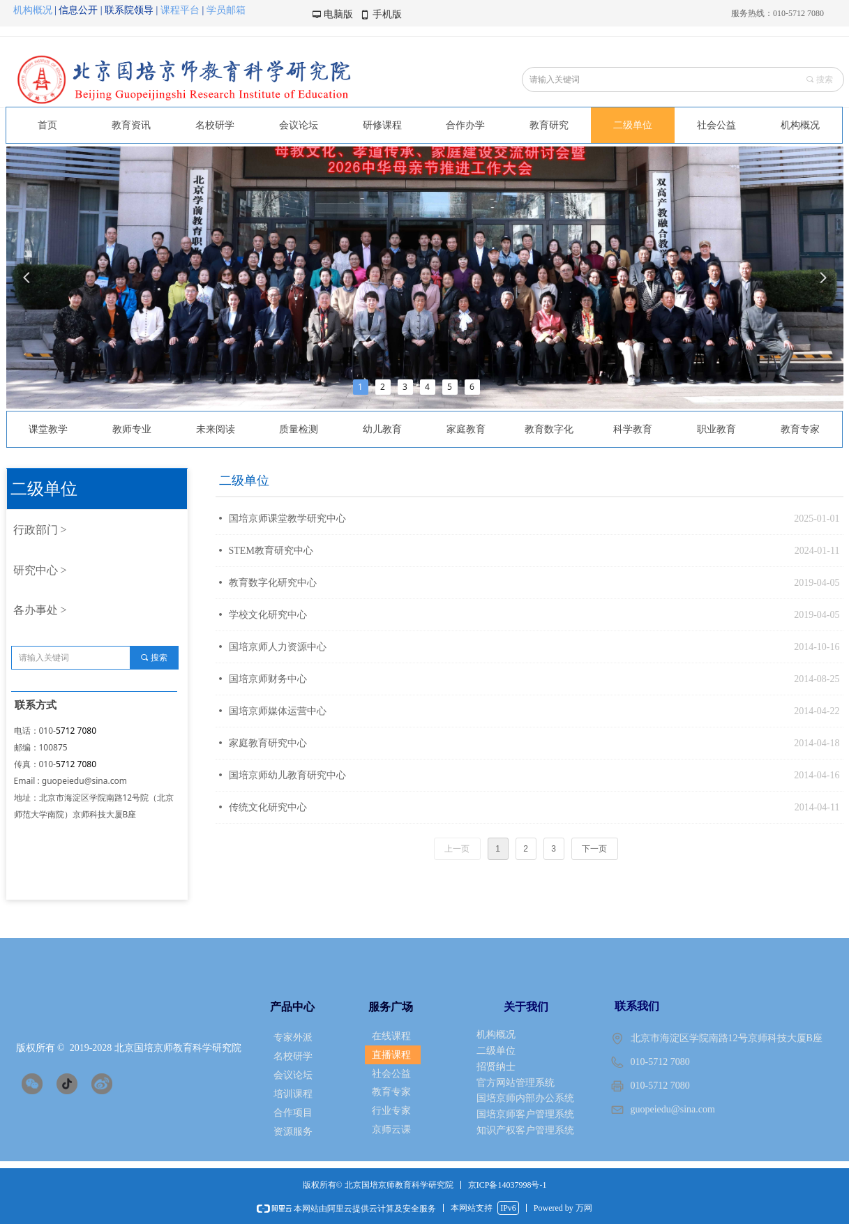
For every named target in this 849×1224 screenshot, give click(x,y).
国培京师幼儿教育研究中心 (287, 775)
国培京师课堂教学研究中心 (287, 518)
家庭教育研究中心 (268, 743)
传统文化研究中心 (268, 807)
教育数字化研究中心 (273, 582)
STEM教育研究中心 (271, 550)
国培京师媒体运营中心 (277, 711)
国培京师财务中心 (268, 679)
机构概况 (34, 10)
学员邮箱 (226, 10)
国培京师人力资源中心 (277, 647)
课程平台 (180, 10)
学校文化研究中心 (268, 615)
